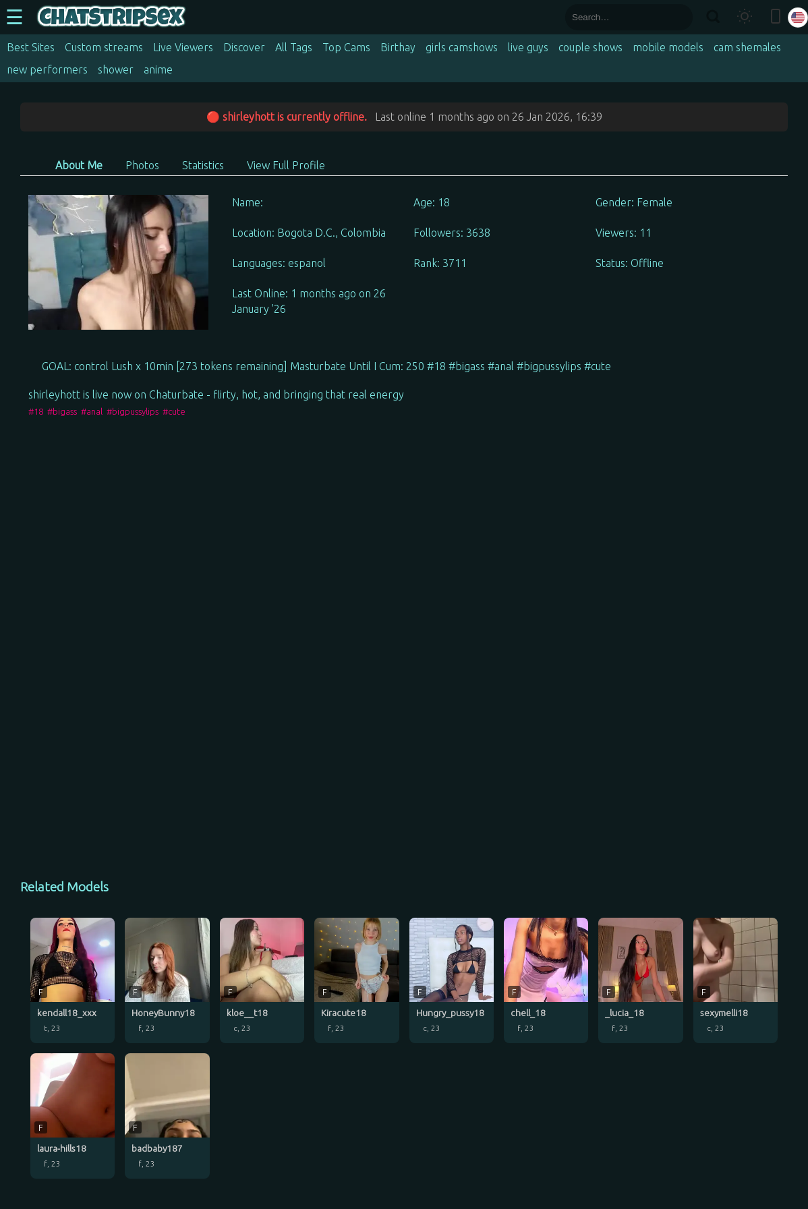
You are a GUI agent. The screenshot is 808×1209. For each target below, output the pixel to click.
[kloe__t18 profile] (262, 980)
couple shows (590, 47)
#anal (92, 411)
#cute (174, 411)
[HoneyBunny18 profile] (167, 980)
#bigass (62, 411)
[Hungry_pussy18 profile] (451, 980)
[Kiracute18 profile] (356, 980)
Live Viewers (183, 47)
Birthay (397, 47)
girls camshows (462, 47)
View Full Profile (286, 165)
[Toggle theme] (744, 17)
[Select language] (798, 17)
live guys (528, 47)
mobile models (668, 47)
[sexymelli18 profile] (735, 980)
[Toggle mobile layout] (775, 17)
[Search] (712, 17)
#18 (35, 411)
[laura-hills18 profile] (72, 1116)
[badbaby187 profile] (167, 1116)
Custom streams (104, 47)
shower (116, 69)
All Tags (293, 47)
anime (158, 69)
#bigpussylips (132, 411)
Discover (244, 47)
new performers (47, 69)
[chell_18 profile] (546, 980)
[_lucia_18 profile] (640, 980)
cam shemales (747, 47)
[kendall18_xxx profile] (72, 980)
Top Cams (346, 47)
